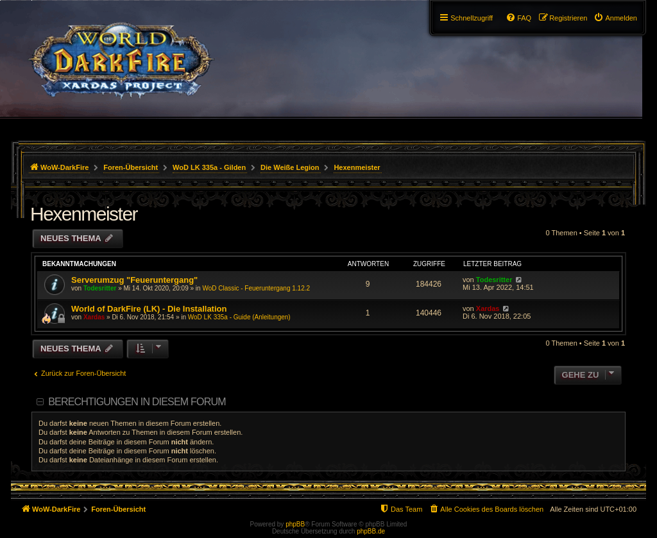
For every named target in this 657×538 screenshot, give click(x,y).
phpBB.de (371, 531)
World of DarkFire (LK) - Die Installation (148, 309)
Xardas (94, 317)
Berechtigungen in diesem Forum (136, 401)
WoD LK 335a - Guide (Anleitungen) (239, 317)
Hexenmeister (83, 213)
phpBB (295, 524)
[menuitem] (615, 18)
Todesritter (100, 288)
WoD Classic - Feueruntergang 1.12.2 (256, 288)
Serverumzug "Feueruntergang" (134, 280)
